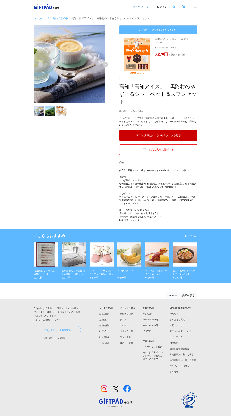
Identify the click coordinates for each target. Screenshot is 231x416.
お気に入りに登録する (158, 150)
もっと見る (191, 235)
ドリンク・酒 (126, 331)
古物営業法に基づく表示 (182, 354)
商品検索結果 (60, 18)
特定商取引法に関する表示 (183, 360)
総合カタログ (126, 313)
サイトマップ (176, 337)
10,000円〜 (148, 331)
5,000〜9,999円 (150, 325)
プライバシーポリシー (181, 366)
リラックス (125, 337)
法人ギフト (139, 7)
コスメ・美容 (126, 343)
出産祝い (103, 331)
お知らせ (174, 313)
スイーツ (124, 325)
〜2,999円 (147, 313)
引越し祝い (104, 343)
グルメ (123, 319)
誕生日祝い (104, 313)
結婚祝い (103, 319)
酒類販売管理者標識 (179, 348)
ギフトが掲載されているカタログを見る (158, 135)
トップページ (41, 18)
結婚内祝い (104, 325)
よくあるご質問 (177, 319)
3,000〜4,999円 (150, 319)
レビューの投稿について (48, 320)
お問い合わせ (176, 325)
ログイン (162, 7)
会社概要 (174, 372)
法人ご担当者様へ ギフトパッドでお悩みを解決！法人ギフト (154, 355)
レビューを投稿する (57, 330)
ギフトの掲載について (181, 331)
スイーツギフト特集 (152, 346)
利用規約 (174, 343)
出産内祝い (104, 337)
